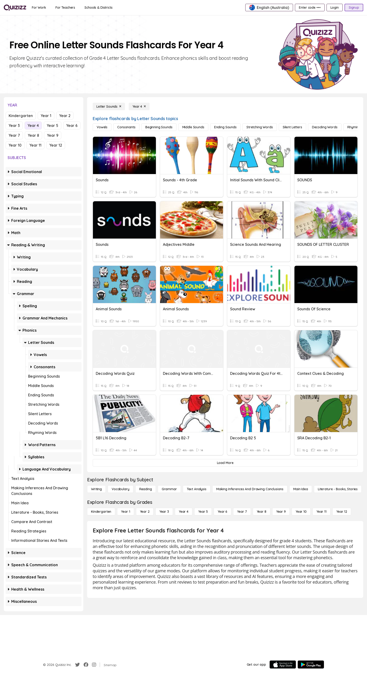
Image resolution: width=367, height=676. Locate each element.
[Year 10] (301, 511)
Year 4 (33, 125)
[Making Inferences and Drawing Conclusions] (249, 489)
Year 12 (55, 145)
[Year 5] (203, 511)
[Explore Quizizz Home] (15, 7)
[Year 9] (281, 511)
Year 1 (46, 115)
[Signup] (354, 7)
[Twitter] (77, 664)
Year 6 (71, 125)
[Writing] (96, 489)
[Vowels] (102, 127)
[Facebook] (86, 664)
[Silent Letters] (292, 127)
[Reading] (145, 489)
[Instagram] (94, 664)
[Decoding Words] (324, 127)
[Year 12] (341, 511)
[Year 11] (321, 511)
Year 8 (33, 135)
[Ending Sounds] (225, 127)
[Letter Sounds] (109, 106)
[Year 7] (242, 511)
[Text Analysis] (196, 489)
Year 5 (52, 125)
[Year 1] (125, 511)
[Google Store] (311, 664)
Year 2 (64, 115)
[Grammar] (169, 489)
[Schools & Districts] (98, 7)
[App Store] (283, 664)
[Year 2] (145, 511)
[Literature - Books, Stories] (338, 489)
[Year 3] (164, 511)
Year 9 (52, 135)
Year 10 (15, 145)
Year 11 (35, 145)
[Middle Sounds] (193, 127)
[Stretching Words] (259, 127)
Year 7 (14, 135)
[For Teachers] (65, 7)
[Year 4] (139, 106)
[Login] (335, 7)
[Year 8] (261, 511)
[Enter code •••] (309, 7)
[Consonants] (126, 127)
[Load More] (225, 463)
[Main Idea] (300, 489)
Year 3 (14, 125)
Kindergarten (21, 115)
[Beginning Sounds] (158, 127)
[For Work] (39, 7)
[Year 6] (222, 511)
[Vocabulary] (120, 489)
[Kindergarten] (101, 511)
